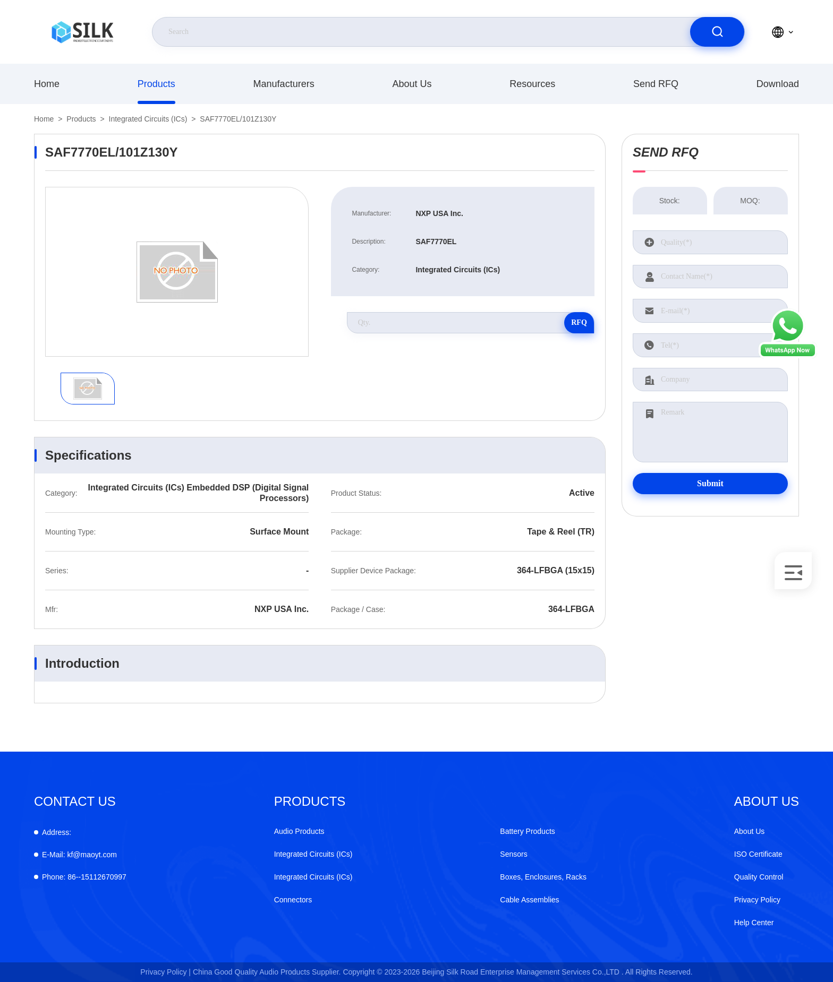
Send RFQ (655, 84)
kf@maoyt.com (79, 854)
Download (777, 84)
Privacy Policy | (165, 972)
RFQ (579, 322)
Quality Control (759, 877)
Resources (532, 84)
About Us (411, 84)
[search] (717, 32)
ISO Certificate (758, 854)
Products (156, 84)
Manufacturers (283, 84)
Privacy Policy (757, 899)
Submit (710, 483)
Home (47, 84)
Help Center (754, 922)
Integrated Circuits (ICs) (148, 119)
